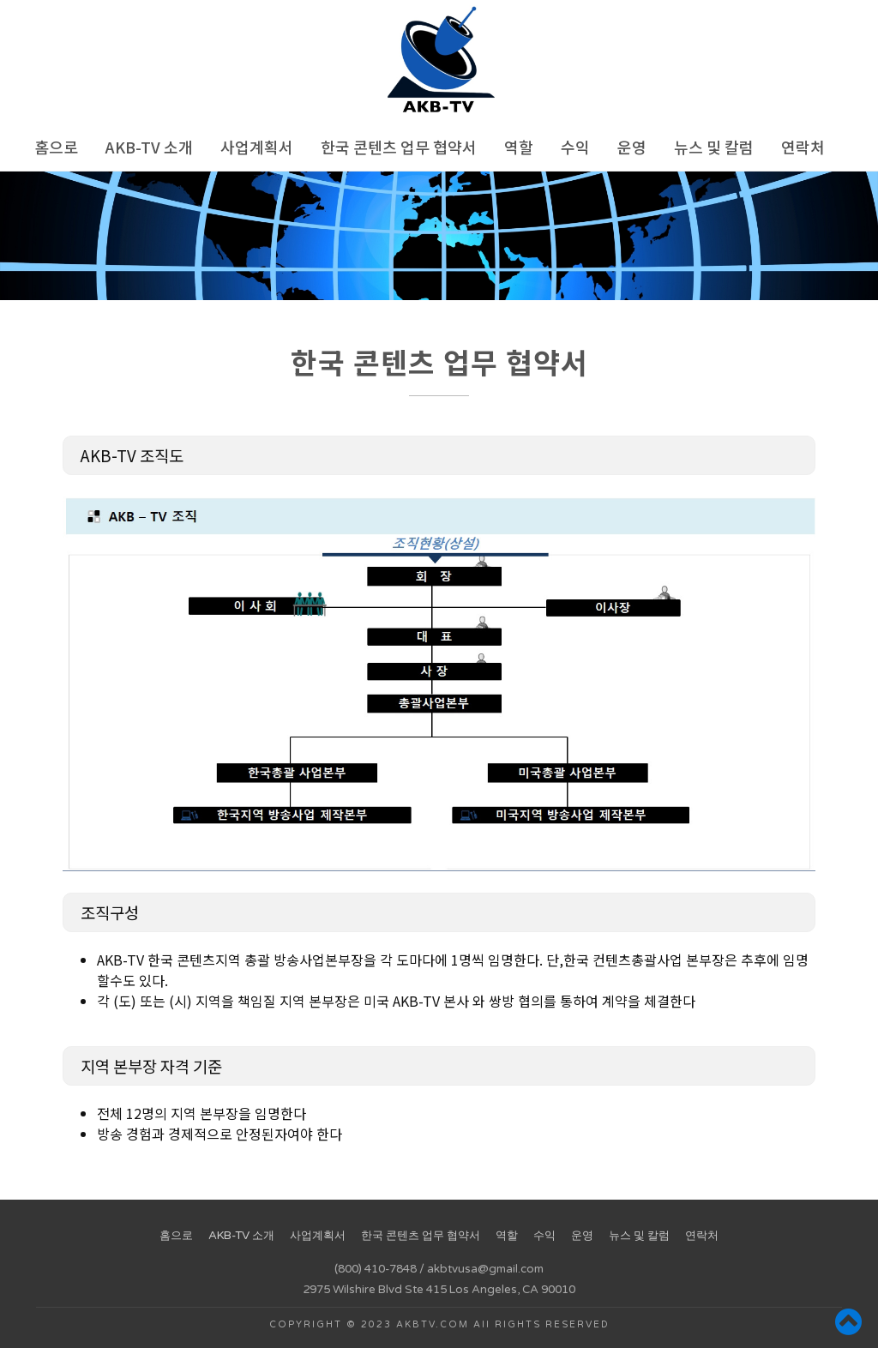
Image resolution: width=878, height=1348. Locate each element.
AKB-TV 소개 (149, 146)
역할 (518, 146)
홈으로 (56, 146)
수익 (575, 146)
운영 (631, 146)
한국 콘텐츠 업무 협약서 (399, 146)
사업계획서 (256, 146)
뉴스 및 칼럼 (714, 146)
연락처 (803, 146)
